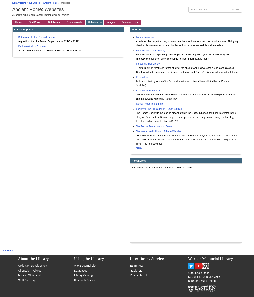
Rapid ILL (136, 270)
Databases (80, 270)
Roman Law (142, 77)
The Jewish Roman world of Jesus (154, 126)
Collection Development (32, 265)
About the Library (33, 258)
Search (235, 9)
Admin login (9, 250)
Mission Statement (29, 275)
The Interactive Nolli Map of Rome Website (158, 131)
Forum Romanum (145, 37)
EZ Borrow (136, 265)
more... (139, 148)
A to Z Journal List (85, 265)
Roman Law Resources (148, 90)
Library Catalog (83, 275)
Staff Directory (27, 280)
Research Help (139, 275)
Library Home (19, 3)
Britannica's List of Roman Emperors (37, 37)
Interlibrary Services (148, 258)
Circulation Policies (29, 270)
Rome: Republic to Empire (150, 103)
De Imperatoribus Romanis (32, 46)
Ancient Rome (50, 3)
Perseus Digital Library (148, 63)
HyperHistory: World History (150, 50)
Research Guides (84, 280)
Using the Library (89, 258)
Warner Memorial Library (210, 258)
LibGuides (34, 3)
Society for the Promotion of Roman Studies (159, 109)
